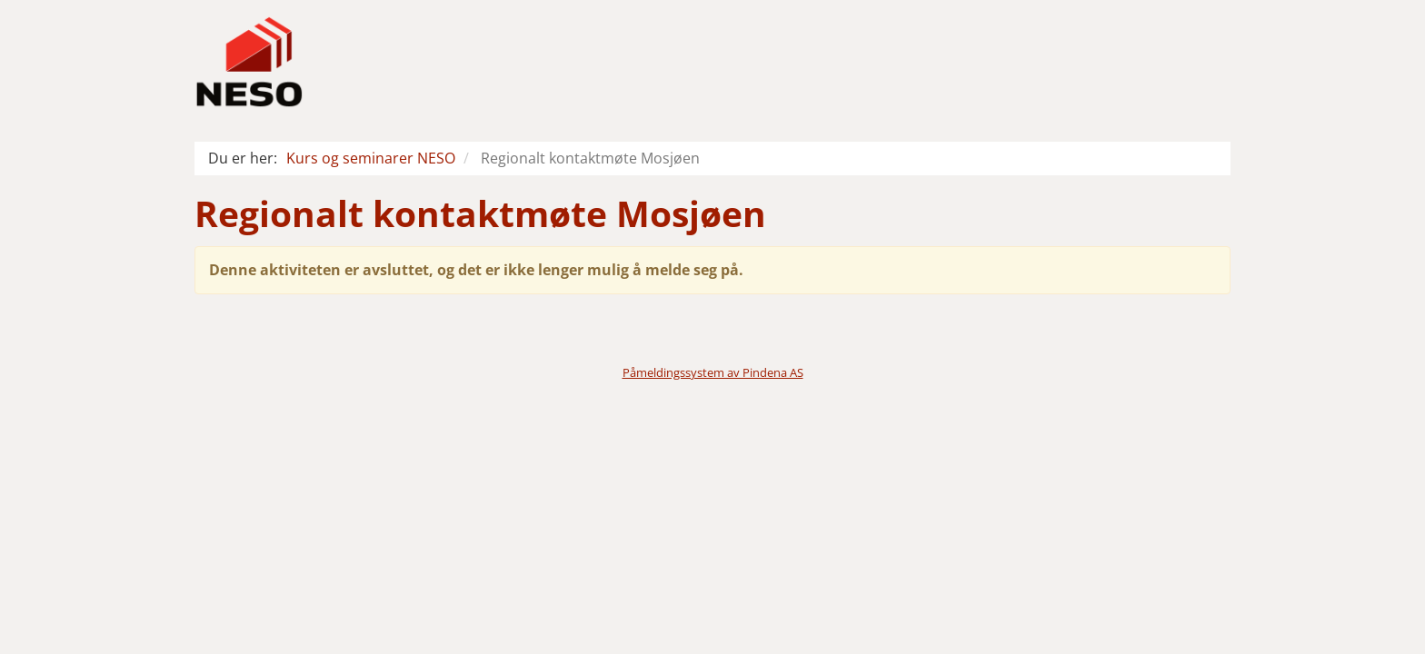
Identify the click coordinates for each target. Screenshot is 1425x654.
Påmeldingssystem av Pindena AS (713, 372)
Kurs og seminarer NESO (370, 158)
